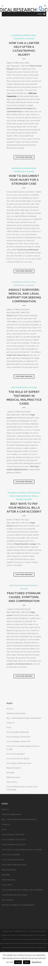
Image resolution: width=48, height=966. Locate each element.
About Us (10, 709)
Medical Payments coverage (25, 544)
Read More (36, 962)
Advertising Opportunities (16, 713)
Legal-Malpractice (19, 387)
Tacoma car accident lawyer (28, 250)
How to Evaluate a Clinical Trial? (18, 737)
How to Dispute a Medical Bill (18, 732)
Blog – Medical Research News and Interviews (24, 718)
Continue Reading (24, 157)
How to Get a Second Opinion (18, 759)
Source (9, 315)
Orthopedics (32, 585)
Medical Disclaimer (14, 768)
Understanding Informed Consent (14, 895)
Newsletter (11, 773)
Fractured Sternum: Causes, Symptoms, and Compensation (24, 597)
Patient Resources (13, 777)
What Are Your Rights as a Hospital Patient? (18, 905)
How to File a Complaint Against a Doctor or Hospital (22, 850)
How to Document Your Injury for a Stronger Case (24, 179)
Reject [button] (26, 962)
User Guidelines (8, 900)
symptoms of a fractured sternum (19, 664)
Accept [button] (18, 962)
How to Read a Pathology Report (19, 763)
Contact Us (11, 723)
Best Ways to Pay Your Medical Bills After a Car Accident (24, 507)
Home (9, 727)
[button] (39, 14)
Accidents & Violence (21, 35)
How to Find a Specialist (16, 754)
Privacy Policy (12, 782)
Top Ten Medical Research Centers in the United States (22, 890)
